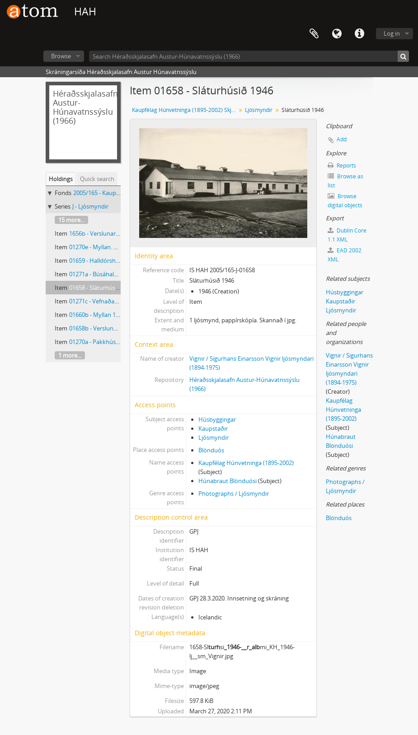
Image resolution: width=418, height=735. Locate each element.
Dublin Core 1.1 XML (347, 235)
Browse (61, 56)
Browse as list (345, 180)
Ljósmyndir (258, 110)
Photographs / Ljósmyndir (233, 493)
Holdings (61, 179)
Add (342, 139)
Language (336, 34)
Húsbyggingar (217, 419)
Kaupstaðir (213, 428)
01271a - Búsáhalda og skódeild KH (115, 274)
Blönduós (211, 450)
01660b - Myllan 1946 (97, 315)
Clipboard (314, 34)
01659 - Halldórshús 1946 (102, 260)
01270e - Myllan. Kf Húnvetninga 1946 (119, 247)
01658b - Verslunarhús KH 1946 (110, 328)
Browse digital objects (345, 200)
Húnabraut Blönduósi (227, 481)
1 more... (69, 355)
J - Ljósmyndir (90, 206)
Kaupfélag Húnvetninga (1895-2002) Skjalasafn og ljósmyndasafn (185, 110)
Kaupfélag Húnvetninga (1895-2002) (246, 463)
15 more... (71, 220)
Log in (392, 33)
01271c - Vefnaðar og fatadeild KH (114, 301)
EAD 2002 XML (345, 255)
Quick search (97, 179)
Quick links (359, 34)
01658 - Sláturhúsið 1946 (101, 288)
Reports (342, 165)
